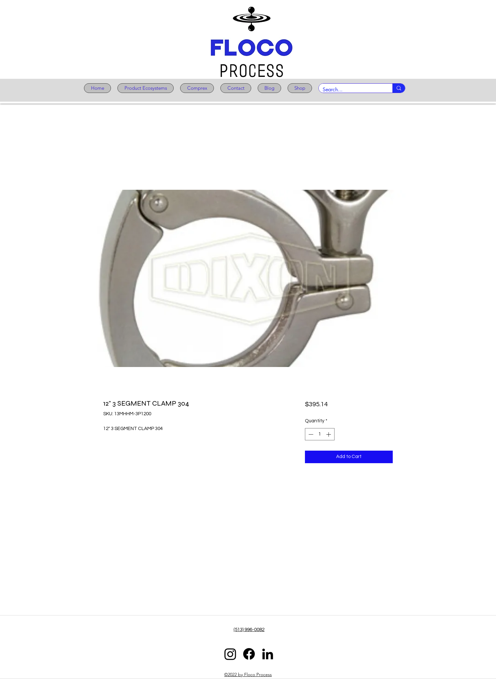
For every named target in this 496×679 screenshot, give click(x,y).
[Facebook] (249, 654)
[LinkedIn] (267, 654)
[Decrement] (310, 434)
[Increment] (329, 434)
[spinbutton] (319, 434)
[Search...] (351, 90)
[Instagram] (230, 654)
